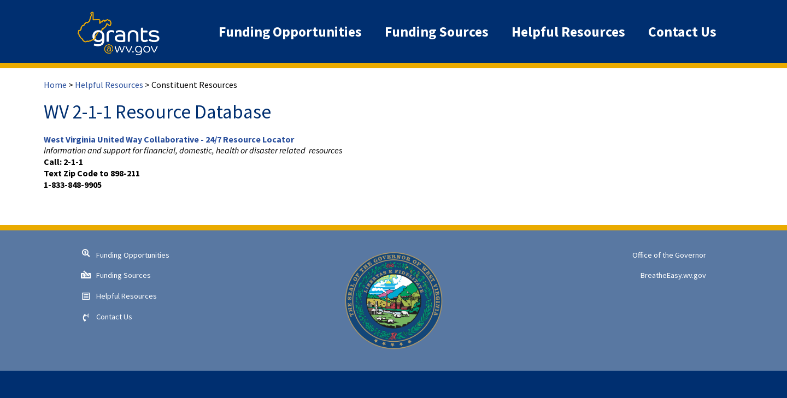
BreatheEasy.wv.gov (673, 275)
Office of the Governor (669, 255)
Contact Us (114, 317)
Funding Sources (123, 275)
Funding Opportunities (132, 255)
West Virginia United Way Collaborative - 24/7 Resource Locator (169, 139)
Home (55, 84)
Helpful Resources (109, 84)
